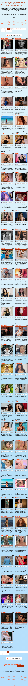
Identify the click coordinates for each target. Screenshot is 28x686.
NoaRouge (17, 516)
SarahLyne (3, 440)
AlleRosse (3, 478)
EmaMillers (17, 268)
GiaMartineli (17, 210)
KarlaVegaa (3, 191)
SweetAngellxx (4, 535)
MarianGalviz (4, 287)
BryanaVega (17, 248)
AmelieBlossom (4, 210)
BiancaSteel (3, 420)
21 (9, 31)
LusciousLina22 (18, 592)
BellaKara (3, 363)
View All (3, 28)
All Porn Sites (22, 23)
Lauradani (17, 172)
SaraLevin (17, 153)
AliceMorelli (17, 191)
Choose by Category (16, 35)
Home (8, 35)
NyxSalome (3, 612)
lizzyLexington (4, 38)
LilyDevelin (3, 114)
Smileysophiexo (18, 363)
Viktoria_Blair (18, 325)
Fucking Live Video (13, 23)
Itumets (16, 344)
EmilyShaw (17, 133)
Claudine (3, 574)
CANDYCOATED (4, 497)
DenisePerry (4, 229)
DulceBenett (4, 133)
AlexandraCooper (19, 114)
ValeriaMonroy (18, 306)
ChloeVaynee (18, 38)
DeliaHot (17, 287)
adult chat (20, 666)
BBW (18, 22)
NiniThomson (4, 344)
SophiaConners (4, 592)
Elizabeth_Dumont (5, 631)
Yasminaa (3, 383)
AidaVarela (3, 57)
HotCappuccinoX (19, 420)
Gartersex (17, 57)
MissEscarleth (4, 325)
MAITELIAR (17, 383)
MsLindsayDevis (19, 555)
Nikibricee (3, 248)
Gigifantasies (18, 497)
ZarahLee (3, 153)
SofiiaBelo (17, 96)
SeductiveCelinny (19, 440)
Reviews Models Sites (8, 23)
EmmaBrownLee (19, 459)
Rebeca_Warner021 (5, 401)
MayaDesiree (4, 516)
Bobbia (2, 555)
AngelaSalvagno (19, 574)
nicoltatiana (3, 306)
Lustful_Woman (18, 478)
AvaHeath (17, 76)
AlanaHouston (4, 268)
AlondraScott (4, 76)
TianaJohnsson (4, 459)
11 (4, 31)
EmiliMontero (18, 229)
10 (1, 31)
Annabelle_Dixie (18, 535)
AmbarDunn (3, 96)
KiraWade (3, 172)
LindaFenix (17, 401)
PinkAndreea (18, 612)
